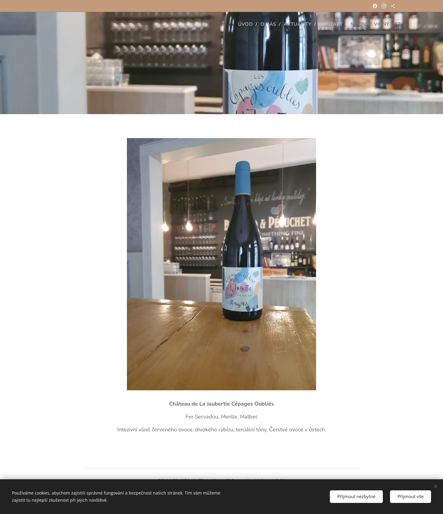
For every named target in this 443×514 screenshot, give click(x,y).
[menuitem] (240, 24)
